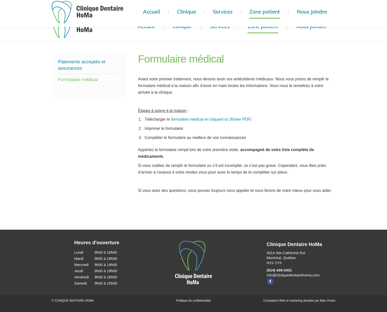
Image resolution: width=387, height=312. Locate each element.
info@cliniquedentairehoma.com (293, 275)
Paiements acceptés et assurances (81, 65)
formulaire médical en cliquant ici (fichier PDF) (211, 119)
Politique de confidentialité (193, 300)
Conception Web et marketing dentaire (288, 300)
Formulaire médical (78, 79)
